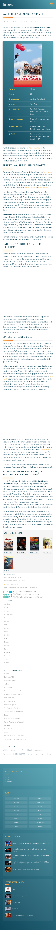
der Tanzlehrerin (46, 450)
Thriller (5, 659)
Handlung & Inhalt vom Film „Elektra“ (14, 581)
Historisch (6, 628)
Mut (43, 754)
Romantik (6, 652)
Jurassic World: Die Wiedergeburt (13, 711)
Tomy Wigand (47, 172)
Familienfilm (7, 754)
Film (22, 522)
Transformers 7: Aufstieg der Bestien (14, 739)
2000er (6, 750)
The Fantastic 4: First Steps (11, 708)
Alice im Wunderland (9, 680)
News (5, 649)
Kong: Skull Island (38, 552)
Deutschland (27, 750)
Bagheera (6, 725)
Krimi (5, 638)
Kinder (37, 754)
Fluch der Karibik (8, 698)
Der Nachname (10, 552)
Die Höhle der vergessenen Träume (14, 691)
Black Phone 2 (10, 570)
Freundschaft (19, 754)
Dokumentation (8, 614)
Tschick (6, 684)
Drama (39, 99)
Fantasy (6, 621)
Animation (6, 611)
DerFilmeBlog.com (14, 772)
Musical (6, 642)
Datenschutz (8, 777)
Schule (49, 754)
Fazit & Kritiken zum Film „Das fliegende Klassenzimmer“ (20, 588)
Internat (30, 754)
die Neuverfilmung (36, 148)
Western (6, 663)
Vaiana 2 (6, 732)
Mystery (6, 645)
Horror (5, 632)
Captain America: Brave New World (14, 722)
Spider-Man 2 (7, 729)
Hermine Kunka (43, 188)
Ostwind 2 (6, 673)
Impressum (8, 779)
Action (5, 607)
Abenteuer (33, 99)
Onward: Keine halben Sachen (12, 694)
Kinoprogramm (9, 781)
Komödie (43, 99)
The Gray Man (23, 552)
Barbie (5, 715)
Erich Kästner (38, 750)
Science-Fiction (8, 656)
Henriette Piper (30, 188)
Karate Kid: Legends (9, 705)
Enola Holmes (7, 687)
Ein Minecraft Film (9, 677)
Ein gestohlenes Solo (12, 584)
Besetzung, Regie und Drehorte (13, 577)
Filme (5, 625)
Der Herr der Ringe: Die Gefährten (13, 736)
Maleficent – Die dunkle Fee (11, 718)
